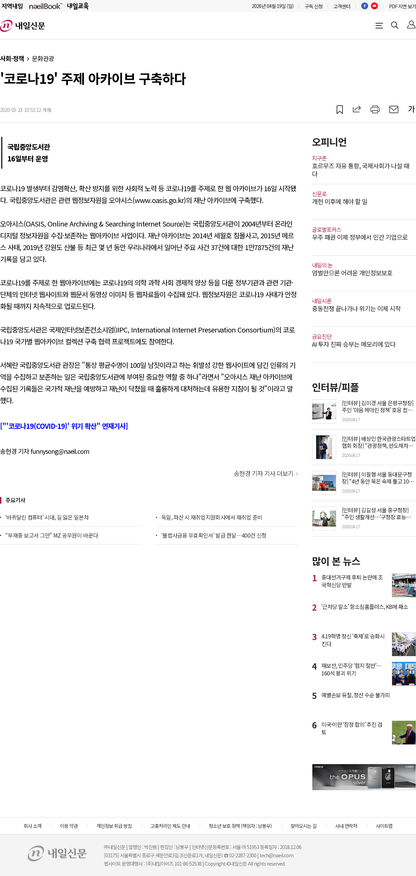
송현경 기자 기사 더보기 (263, 473)
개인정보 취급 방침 (114, 825)
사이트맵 (384, 825)
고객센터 (341, 6)
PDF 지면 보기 (402, 6)
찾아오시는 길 (304, 825)
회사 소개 (32, 825)
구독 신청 (313, 6)
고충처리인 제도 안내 (170, 825)
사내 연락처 (346, 825)
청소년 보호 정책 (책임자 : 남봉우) (240, 825)
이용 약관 (69, 825)
